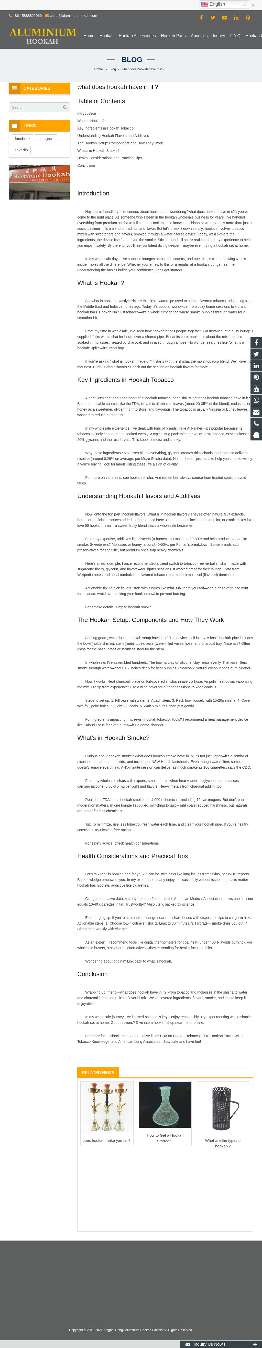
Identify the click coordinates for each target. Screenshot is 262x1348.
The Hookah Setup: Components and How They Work (120, 143)
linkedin (21, 150)
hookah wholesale (179, 217)
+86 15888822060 (27, 16)
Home (98, 69)
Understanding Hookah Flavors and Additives (113, 136)
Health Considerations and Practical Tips (109, 158)
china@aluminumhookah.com (73, 16)
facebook (22, 138)
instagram (46, 138)
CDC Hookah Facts (217, 1036)
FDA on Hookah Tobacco (180, 1036)
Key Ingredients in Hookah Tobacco (105, 128)
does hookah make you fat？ (106, 1140)
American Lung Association (139, 1041)
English (213, 4)
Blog (131, 60)
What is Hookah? (91, 121)
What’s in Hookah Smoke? (98, 150)
